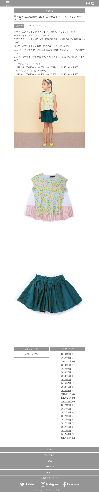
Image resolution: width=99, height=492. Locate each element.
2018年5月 (66, 376)
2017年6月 (66, 416)
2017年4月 (66, 423)
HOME (49, 449)
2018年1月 (66, 390)
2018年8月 (66, 365)
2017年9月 (66, 405)
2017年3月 (66, 427)
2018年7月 (66, 369)
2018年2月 (66, 387)
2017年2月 (66, 431)
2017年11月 (66, 398)
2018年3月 (66, 383)
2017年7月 (66, 412)
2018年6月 (66, 372)
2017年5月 (66, 420)
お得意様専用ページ (49, 478)
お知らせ (19, 26)
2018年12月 (66, 361)
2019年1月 (66, 358)
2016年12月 (66, 438)
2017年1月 (66, 434)
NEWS (49, 461)
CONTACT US (49, 472)
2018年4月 (66, 380)
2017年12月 (66, 394)
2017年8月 (66, 409)
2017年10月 (66, 401)
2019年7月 (66, 354)
